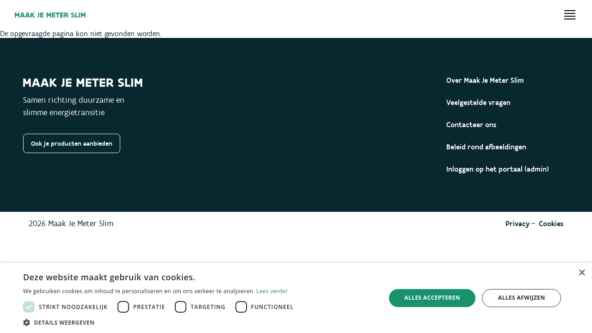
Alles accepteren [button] (432, 298)
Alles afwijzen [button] (521, 298)
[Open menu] (569, 14)
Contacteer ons (471, 124)
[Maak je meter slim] (50, 15)
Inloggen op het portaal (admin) (497, 169)
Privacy (518, 223)
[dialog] (296, 298)
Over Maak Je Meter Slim (485, 80)
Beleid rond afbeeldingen (486, 146)
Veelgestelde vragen (478, 102)
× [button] (581, 273)
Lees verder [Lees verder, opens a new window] (272, 291)
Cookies (551, 223)
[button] (160, 322)
